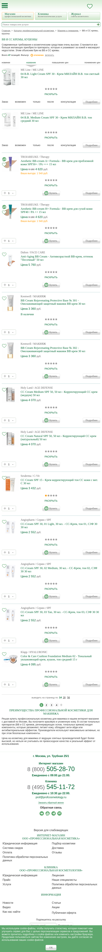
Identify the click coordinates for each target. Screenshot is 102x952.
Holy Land (27, 387)
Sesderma (26, 475)
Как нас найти (11, 911)
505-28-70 (51, 768)
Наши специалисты (64, 879)
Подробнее (91, 101)
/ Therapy (44, 156)
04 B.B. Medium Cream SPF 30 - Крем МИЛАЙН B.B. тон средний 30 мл (56, 119)
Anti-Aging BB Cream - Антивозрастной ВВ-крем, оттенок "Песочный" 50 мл (57, 258)
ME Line (25, 69)
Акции (56, 907)
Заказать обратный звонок (51, 802)
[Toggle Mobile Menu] (5, 6)
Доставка (58, 847)
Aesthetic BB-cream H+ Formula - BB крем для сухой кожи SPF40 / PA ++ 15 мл (57, 210)
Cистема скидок (13, 847)
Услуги (7, 884)
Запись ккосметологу (76, 6)
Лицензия (58, 875)
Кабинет (83, 6)
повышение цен (60, 62)
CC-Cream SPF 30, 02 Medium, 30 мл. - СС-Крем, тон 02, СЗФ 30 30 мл (59, 569)
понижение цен (92, 62)
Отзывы (57, 852)
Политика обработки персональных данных (25, 858)
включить (49, 55)
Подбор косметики (63, 843)
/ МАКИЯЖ (39, 296)
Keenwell (26, 296)
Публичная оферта (64, 912)
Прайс (6, 879)
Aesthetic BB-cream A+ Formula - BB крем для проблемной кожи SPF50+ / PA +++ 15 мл (57, 162)
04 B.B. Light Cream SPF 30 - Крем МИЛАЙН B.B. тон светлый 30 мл (60, 75)
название (31, 62)
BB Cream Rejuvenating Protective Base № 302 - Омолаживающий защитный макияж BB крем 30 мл (53, 349)
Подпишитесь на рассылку (51, 919)
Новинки (6, 62)
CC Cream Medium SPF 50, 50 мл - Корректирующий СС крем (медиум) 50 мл (59, 393)
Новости (8, 902)
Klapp (24, 652)
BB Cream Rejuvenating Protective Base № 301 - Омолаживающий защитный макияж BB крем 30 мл (53, 302)
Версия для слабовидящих (51, 830)
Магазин (18, 15)
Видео (7, 907)
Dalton (24, 252)
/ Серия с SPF (43, 519)
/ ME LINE (37, 69)
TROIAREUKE (29, 156)
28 (64, 697)
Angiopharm (28, 519)
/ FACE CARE (37, 252)
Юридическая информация (20, 843)
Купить (53, 193)
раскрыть (51, 94)
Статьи (56, 902)
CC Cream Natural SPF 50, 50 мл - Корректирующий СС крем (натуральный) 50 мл (58, 437)
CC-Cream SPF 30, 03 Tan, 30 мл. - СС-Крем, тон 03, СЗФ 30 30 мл (60, 613)
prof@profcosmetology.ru (51, 797)
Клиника (51, 15)
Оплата (7, 852)
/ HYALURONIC (37, 652)
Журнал (84, 15)
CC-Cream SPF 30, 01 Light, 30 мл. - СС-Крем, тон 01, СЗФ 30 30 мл (59, 525)
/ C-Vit (36, 475)
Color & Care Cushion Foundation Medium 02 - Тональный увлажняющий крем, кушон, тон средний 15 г (56, 658)
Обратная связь (51, 807)
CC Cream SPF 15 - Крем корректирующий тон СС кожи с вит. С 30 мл (59, 481)
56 (68, 697)
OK (51, 947)
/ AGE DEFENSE (43, 387)
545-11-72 (51, 786)
